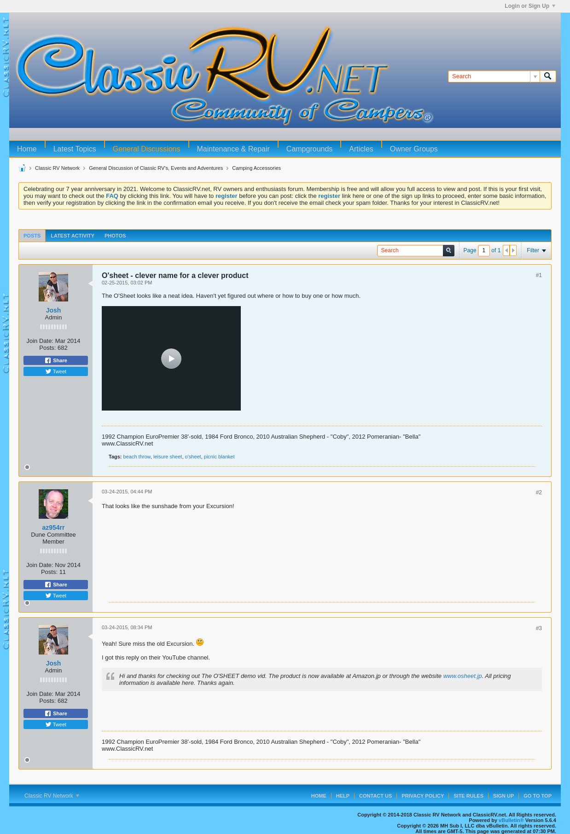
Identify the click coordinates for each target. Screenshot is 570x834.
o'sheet (193, 456)
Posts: (47, 347)
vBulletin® (511, 820)
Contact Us (375, 796)
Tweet (55, 371)
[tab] (32, 235)
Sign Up (503, 796)
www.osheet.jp (462, 675)
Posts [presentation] (32, 235)
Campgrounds (309, 149)
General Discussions (146, 149)
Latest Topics (74, 149)
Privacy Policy (422, 796)
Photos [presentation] (115, 235)
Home (27, 149)
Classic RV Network (57, 168)
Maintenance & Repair (233, 149)
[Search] (494, 76)
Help (342, 796)
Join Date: (39, 340)
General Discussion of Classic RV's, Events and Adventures (156, 168)
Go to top (537, 796)
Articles (361, 149)
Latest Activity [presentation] (72, 235)
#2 (539, 492)
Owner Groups (414, 149)
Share (55, 360)
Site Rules (468, 796)
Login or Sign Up (530, 6)
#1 (539, 275)
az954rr (53, 527)
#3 (539, 628)
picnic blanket (219, 456)
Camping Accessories (256, 168)
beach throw (137, 456)
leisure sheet (167, 456)
